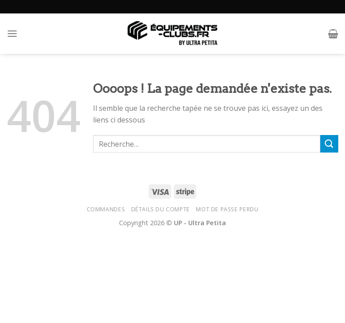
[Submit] (329, 144)
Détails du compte (160, 209)
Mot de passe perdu (227, 209)
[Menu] (12, 33)
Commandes (106, 209)
